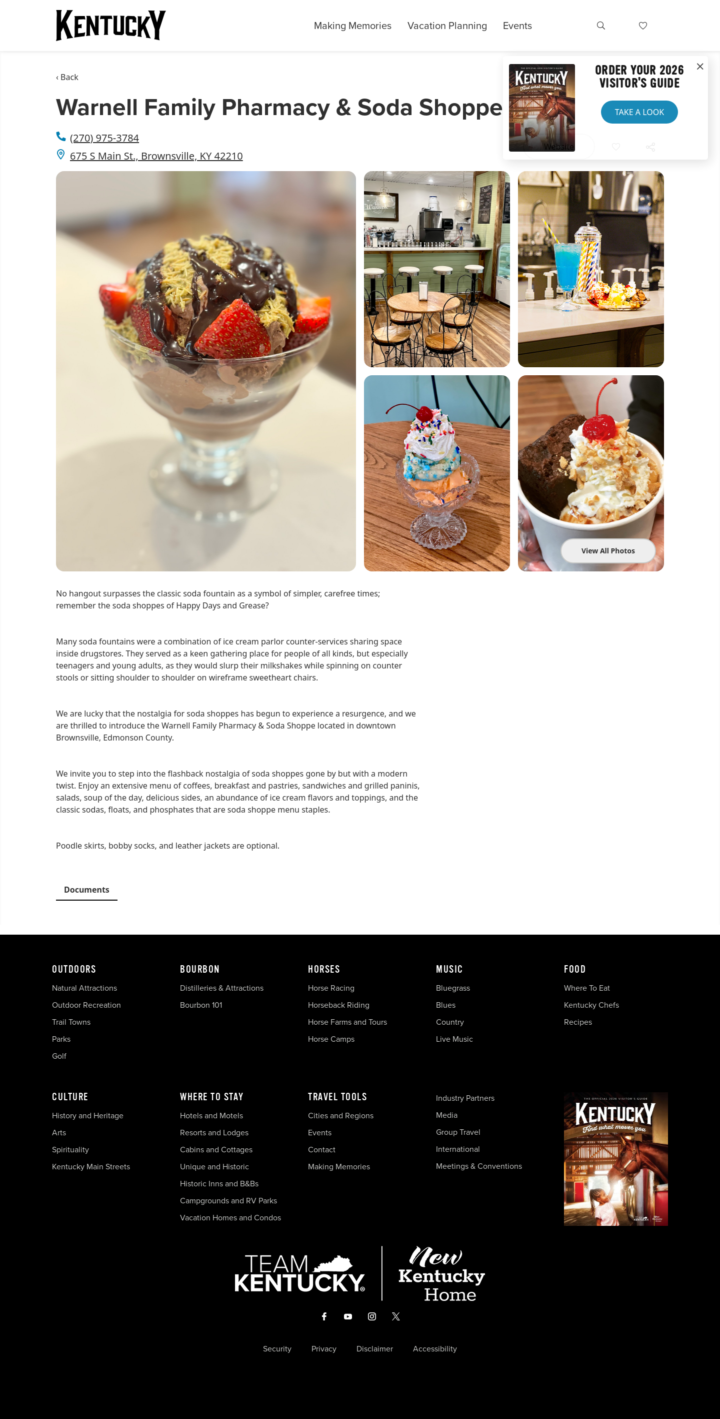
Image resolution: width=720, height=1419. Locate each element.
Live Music (454, 1039)
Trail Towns (71, 1022)
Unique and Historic (214, 1166)
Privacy (324, 1349)
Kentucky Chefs (591, 1005)
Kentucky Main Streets (91, 1166)
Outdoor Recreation (86, 1005)
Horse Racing (331, 988)
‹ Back (67, 77)
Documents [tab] (87, 889)
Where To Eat (587, 988)
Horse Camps (331, 1039)
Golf (59, 1056)
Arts (59, 1132)
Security (277, 1349)
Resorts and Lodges (214, 1132)
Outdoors (74, 970)
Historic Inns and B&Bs (219, 1183)
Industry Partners (465, 1098)
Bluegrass (453, 988)
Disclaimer (374, 1349)
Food (575, 970)
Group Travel (458, 1132)
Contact (322, 1149)
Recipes (579, 1022)
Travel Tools (337, 1097)
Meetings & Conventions (479, 1166)
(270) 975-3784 (104, 138)
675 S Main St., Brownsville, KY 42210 (156, 156)
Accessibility (435, 1349)
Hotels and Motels (211, 1115)
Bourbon (200, 970)
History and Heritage (89, 1115)
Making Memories (353, 26)
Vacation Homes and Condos (230, 1217)
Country (450, 1022)
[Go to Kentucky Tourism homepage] (111, 25)
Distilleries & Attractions (222, 988)
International (458, 1149)
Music (450, 970)
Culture (70, 1097)
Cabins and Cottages (216, 1149)
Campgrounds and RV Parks (228, 1200)
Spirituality (71, 1149)
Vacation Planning (447, 25)
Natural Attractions (84, 988)
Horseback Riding (339, 1005)
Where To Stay (212, 1097)
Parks (61, 1039)
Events (517, 25)
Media (447, 1115)
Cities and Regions (341, 1115)
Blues (446, 1005)
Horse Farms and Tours (347, 1022)
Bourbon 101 (201, 1005)
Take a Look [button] (639, 112)
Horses (324, 970)
